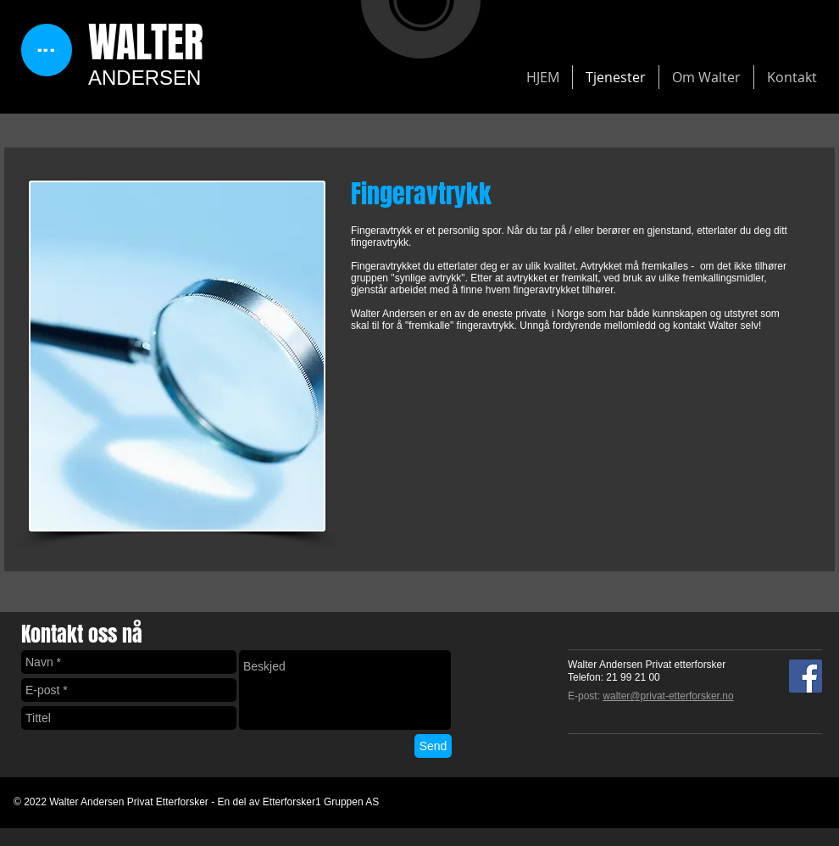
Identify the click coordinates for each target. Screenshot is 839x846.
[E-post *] (128, 690)
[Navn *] (128, 662)
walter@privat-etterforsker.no (668, 696)
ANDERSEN (144, 77)
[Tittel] (128, 718)
